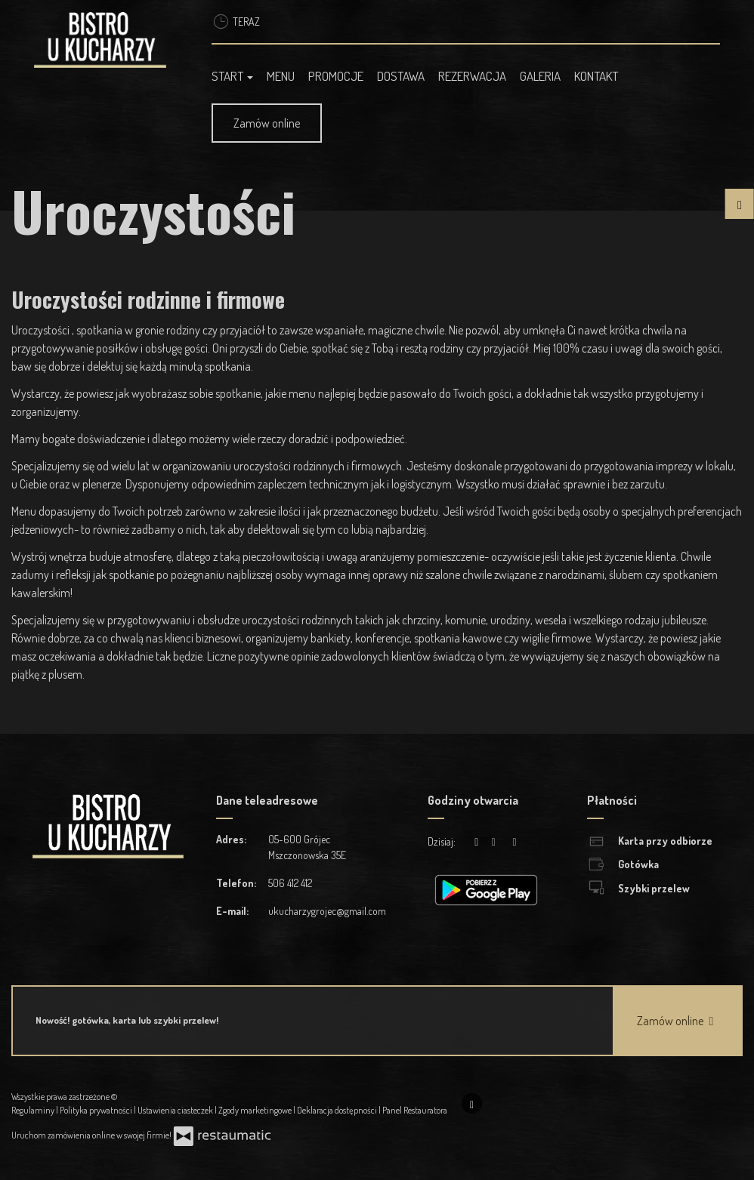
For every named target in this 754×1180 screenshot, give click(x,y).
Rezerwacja (472, 76)
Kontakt (596, 76)
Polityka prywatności (97, 1110)
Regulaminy (33, 1110)
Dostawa (401, 76)
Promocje (335, 76)
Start (232, 76)
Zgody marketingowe (255, 1110)
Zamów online (266, 123)
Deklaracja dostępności (338, 1110)
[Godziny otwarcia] (514, 841)
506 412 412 (290, 883)
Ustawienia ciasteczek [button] (176, 1110)
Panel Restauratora (414, 1110)
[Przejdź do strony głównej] (100, 40)
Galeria (540, 76)
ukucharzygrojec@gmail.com (327, 910)
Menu (281, 76)
